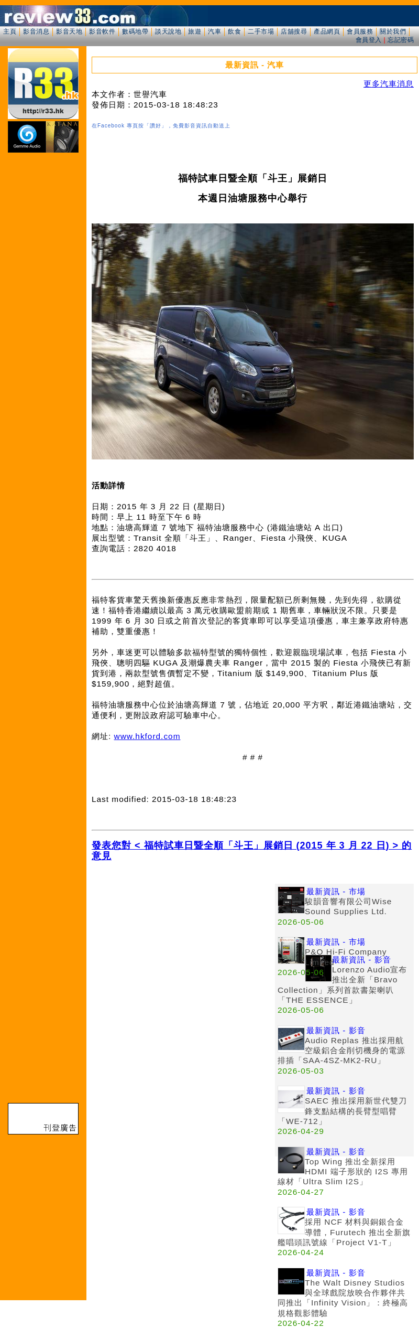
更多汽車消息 (388, 83)
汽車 (214, 31)
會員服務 (360, 31)
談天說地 (168, 31)
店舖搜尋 (294, 31)
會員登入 (369, 40)
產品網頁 (327, 31)
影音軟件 (102, 31)
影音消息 (36, 31)
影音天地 (69, 31)
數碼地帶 (135, 31)
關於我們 (393, 31)
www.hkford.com (147, 736)
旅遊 (194, 31)
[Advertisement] (183, 957)
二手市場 (261, 31)
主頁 (9, 31)
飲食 (234, 31)
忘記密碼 (401, 40)
